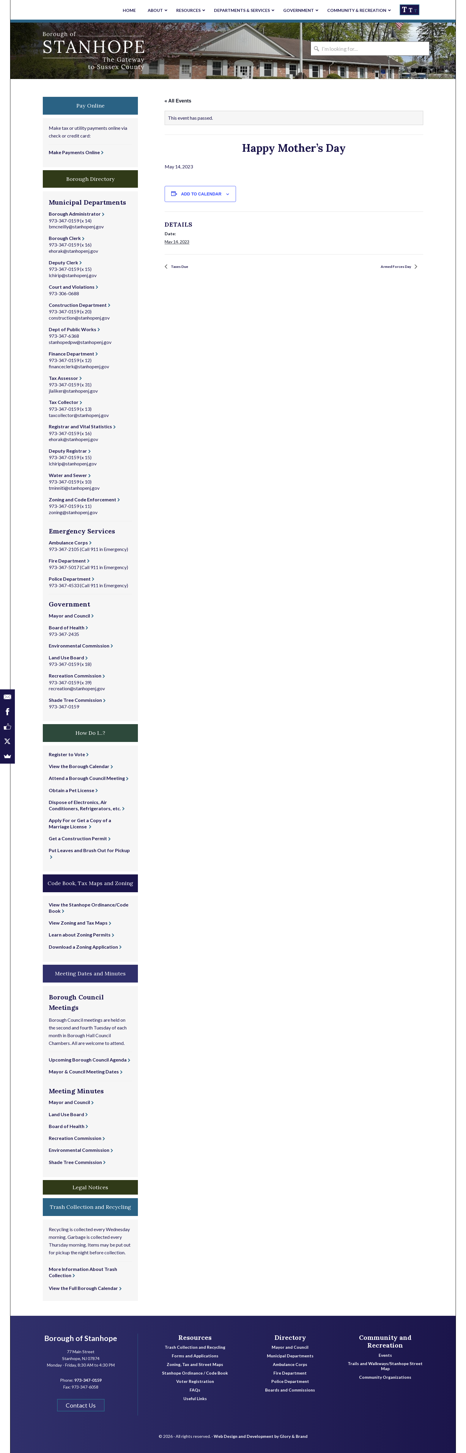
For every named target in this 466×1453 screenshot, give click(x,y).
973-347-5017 (64, 567)
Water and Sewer (68, 475)
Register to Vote (67, 754)
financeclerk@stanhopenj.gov (79, 366)
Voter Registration (195, 1381)
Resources (195, 1337)
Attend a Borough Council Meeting (87, 778)
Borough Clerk (65, 238)
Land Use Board (66, 657)
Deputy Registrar (68, 451)
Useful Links (195, 1398)
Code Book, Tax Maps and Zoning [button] (90, 883)
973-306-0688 (64, 293)
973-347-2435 (64, 634)
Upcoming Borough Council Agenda (88, 1059)
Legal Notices (90, 1187)
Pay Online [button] (90, 105)
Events (385, 1355)
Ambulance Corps (68, 542)
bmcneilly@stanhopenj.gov (76, 226)
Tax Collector (63, 402)
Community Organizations (385, 1377)
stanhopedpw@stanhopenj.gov (80, 342)
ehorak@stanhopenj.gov (73, 251)
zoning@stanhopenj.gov (73, 512)
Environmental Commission (79, 645)
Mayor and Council (69, 615)
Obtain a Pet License (71, 790)
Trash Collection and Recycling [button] (90, 1207)
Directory (290, 1337)
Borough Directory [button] (90, 179)
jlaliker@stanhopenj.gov (73, 391)
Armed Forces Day (391, 267)
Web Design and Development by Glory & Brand (261, 1432)
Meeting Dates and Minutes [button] (90, 973)
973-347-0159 (64, 220)
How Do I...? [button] (90, 732)
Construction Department (78, 305)
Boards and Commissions (290, 1390)
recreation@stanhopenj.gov (77, 688)
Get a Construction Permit (78, 838)
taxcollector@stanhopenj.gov (79, 415)
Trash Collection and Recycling (195, 1347)
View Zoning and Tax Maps (78, 923)
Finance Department (71, 353)
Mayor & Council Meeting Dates (84, 1071)
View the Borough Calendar (79, 766)
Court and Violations (72, 287)
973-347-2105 (64, 549)
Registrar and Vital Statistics (80, 426)
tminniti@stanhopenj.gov (74, 488)
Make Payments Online (74, 152)
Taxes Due (182, 267)
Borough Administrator (75, 214)
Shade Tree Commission (75, 700)
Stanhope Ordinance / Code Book (195, 1373)
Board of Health (66, 627)
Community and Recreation (385, 1341)
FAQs (195, 1390)
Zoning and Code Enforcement (82, 499)
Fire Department (67, 560)
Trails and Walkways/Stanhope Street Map (385, 1366)
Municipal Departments (290, 1355)
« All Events (178, 100)
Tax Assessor (63, 378)
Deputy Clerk (63, 262)
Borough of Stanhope (55, 51)
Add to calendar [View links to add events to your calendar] (201, 194)
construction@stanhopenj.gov (79, 317)
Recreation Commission (75, 675)
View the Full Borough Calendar (83, 1288)
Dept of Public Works (72, 329)
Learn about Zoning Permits (80, 934)
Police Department (70, 579)
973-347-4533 (64, 585)
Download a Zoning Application (83, 947)
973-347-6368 (64, 336)
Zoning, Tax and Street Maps (195, 1364)
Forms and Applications (195, 1355)
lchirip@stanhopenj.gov (73, 275)
